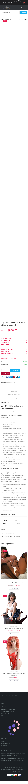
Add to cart (15, 370)
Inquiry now (6, 373)
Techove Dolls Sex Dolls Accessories (15, 450)
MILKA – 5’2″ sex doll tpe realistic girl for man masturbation (14, 674)
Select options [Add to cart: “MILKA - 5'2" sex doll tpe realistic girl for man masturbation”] (14, 680)
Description (14, 391)
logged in (10, 536)
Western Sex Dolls (18, 518)
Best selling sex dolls (10, 382)
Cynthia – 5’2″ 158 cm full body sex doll (14, 628)
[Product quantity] (2, 370)
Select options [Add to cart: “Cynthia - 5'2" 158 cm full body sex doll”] (14, 633)
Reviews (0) (14, 398)
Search (24, 12)
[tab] (14, 391)
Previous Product (7, 19)
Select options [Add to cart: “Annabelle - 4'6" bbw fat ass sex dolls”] (14, 588)
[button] (21, 7)
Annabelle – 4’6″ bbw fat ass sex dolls (14, 583)
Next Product (21, 19)
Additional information (14, 394)
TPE (9, 421)
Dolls (16, 468)
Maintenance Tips (6, 468)
